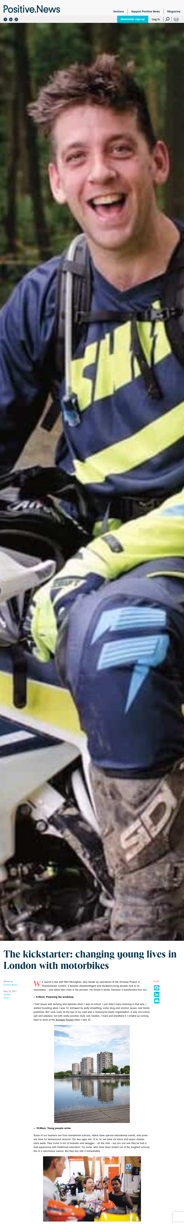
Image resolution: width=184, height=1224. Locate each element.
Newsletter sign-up (133, 19)
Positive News (10, 984)
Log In (156, 19)
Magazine (173, 11)
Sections (118, 11)
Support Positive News (145, 11)
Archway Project (65, 1019)
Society (7, 994)
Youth (6, 997)
